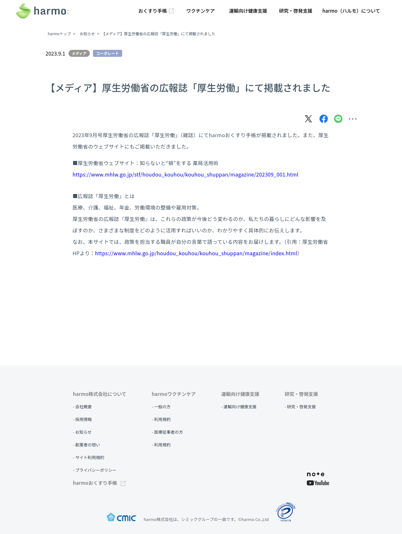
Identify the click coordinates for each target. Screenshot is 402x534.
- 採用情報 (82, 419)
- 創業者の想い (86, 445)
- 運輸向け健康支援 (238, 407)
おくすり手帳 (156, 10)
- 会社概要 (82, 407)
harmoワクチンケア (174, 393)
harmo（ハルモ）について (351, 10)
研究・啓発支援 (295, 10)
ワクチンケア (200, 10)
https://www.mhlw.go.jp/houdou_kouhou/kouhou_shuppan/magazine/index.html (196, 253)
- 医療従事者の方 (167, 432)
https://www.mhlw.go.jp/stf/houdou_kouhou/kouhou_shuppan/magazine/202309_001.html (186, 174)
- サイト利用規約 (88, 457)
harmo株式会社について (99, 393)
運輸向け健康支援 (248, 10)
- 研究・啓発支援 (300, 407)
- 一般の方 (161, 407)
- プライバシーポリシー (94, 470)
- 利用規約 (161, 419)
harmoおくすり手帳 (99, 482)
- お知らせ (82, 432)
